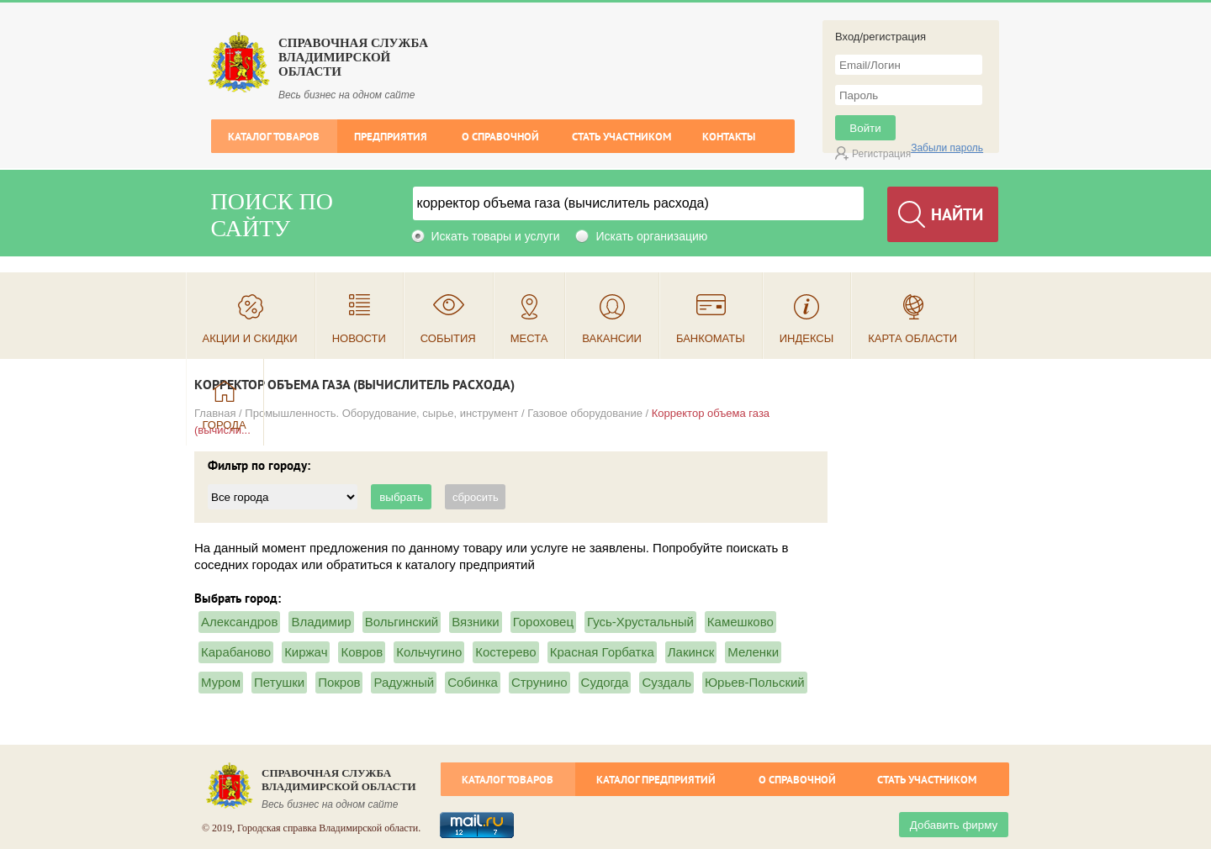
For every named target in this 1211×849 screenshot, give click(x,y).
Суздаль (666, 682)
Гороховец (543, 621)
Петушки (279, 682)
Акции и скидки (250, 338)
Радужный (403, 682)
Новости (359, 338)
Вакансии (612, 338)
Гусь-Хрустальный (640, 621)
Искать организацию (651, 236)
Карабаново (236, 652)
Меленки (753, 652)
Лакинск (691, 652)
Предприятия (390, 136)
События (448, 338)
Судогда (605, 682)
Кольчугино (429, 652)
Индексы (807, 338)
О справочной (500, 136)
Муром (221, 682)
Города (224, 425)
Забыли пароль (947, 148)
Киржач (305, 652)
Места (529, 338)
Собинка (472, 682)
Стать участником (621, 136)
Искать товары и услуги (495, 236)
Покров (339, 682)
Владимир (321, 621)
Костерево (505, 652)
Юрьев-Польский (755, 682)
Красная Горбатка (602, 652)
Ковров (362, 652)
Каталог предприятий (656, 780)
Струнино (539, 682)
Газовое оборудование (585, 413)
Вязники (475, 621)
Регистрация (881, 154)
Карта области (912, 338)
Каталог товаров (274, 136)
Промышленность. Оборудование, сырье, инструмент (381, 413)
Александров (239, 621)
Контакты (728, 136)
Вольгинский (402, 621)
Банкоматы (710, 338)
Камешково (740, 621)
